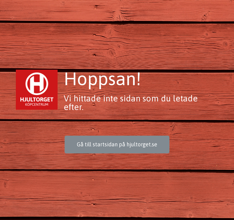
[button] (117, 144)
